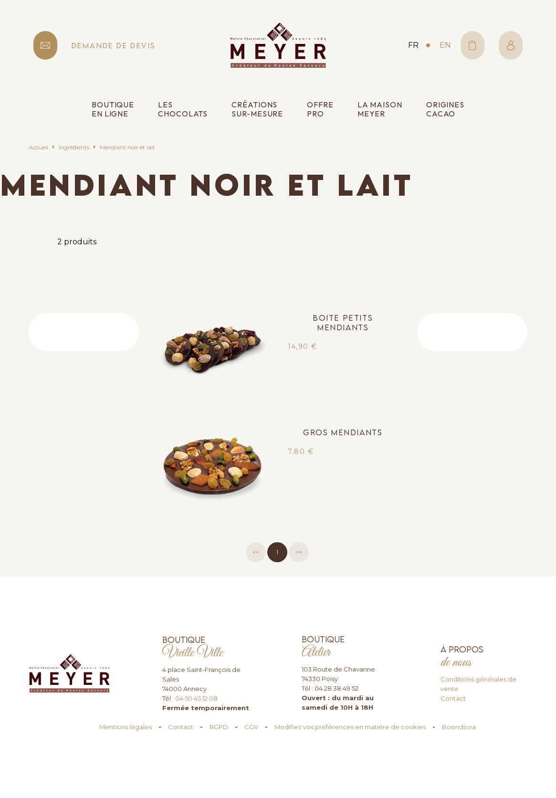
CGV (251, 727)
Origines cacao (445, 109)
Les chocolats (183, 109)
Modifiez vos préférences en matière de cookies (350, 727)
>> (298, 552)
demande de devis (114, 46)
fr (413, 45)
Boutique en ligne (113, 109)
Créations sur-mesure (257, 109)
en (445, 45)
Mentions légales (125, 727)
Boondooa (459, 727)
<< (255, 552)
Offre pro (320, 109)
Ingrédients (74, 147)
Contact (453, 698)
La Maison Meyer (379, 109)
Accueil (38, 147)
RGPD (219, 727)
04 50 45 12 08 (196, 698)
